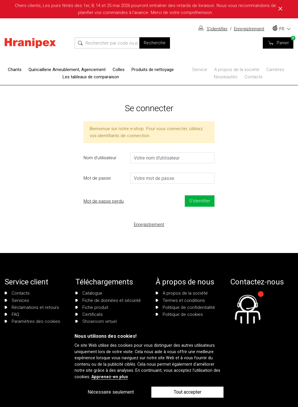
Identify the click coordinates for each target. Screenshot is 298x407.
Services (17, 300)
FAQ (12, 314)
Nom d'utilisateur (100, 157)
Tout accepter (187, 392)
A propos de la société (236, 69)
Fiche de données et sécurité (108, 300)
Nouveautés (225, 76)
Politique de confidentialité (185, 307)
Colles (119, 69)
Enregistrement (249, 28)
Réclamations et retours (32, 307)
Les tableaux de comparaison (91, 76)
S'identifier (217, 28)
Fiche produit (91, 307)
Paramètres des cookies (32, 321)
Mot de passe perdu (104, 201)
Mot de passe (97, 178)
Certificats (89, 314)
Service (199, 69)
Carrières (275, 69)
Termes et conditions (180, 300)
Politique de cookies (179, 314)
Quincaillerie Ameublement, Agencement (67, 69)
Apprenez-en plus (109, 376)
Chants (15, 69)
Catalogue (88, 293)
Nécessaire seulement (111, 392)
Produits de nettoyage (153, 69)
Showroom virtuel (96, 321)
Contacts (253, 76)
